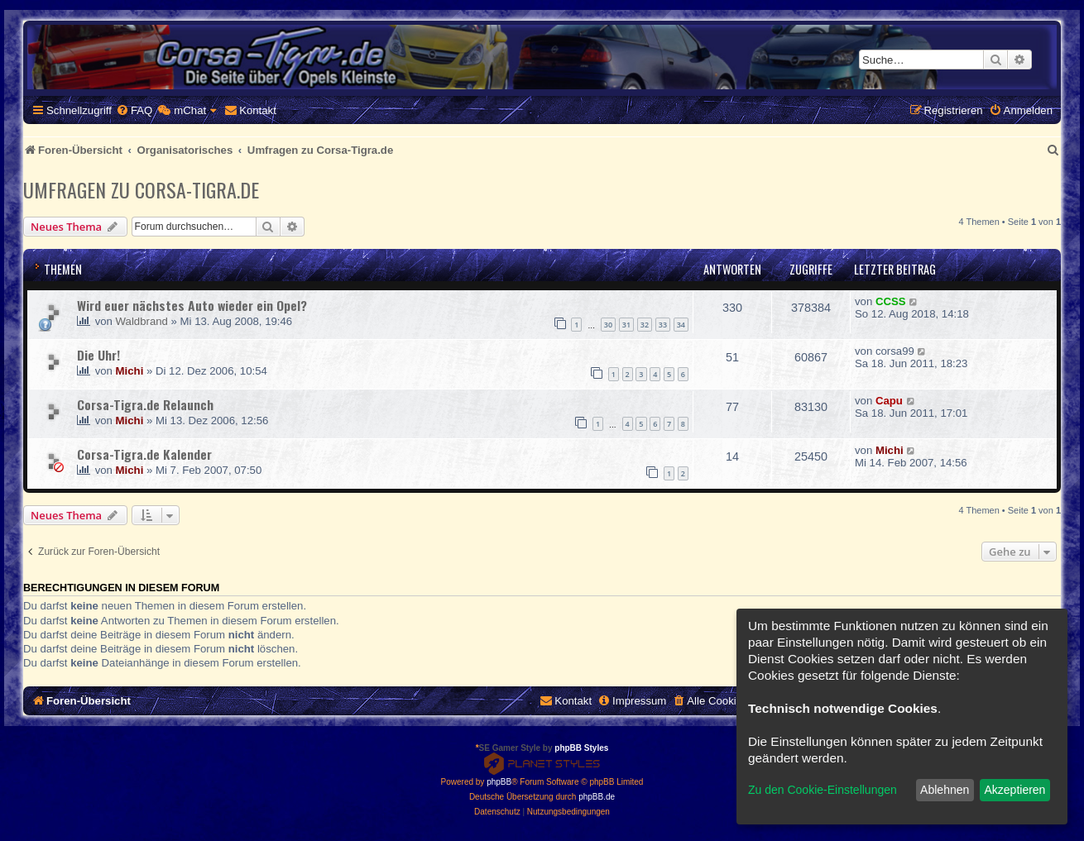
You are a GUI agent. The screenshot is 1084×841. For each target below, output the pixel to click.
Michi (130, 371)
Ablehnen (944, 789)
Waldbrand (142, 321)
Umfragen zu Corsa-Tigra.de (141, 189)
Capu (889, 400)
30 (608, 324)
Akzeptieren (1014, 789)
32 (644, 324)
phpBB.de (596, 796)
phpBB (499, 781)
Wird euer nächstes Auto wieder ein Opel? (192, 305)
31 (626, 324)
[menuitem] (134, 110)
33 (663, 324)
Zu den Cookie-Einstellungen (822, 789)
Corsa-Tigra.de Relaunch (145, 404)
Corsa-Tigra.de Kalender (144, 454)
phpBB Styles (581, 748)
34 (681, 324)
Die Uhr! (98, 355)
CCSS (890, 301)
